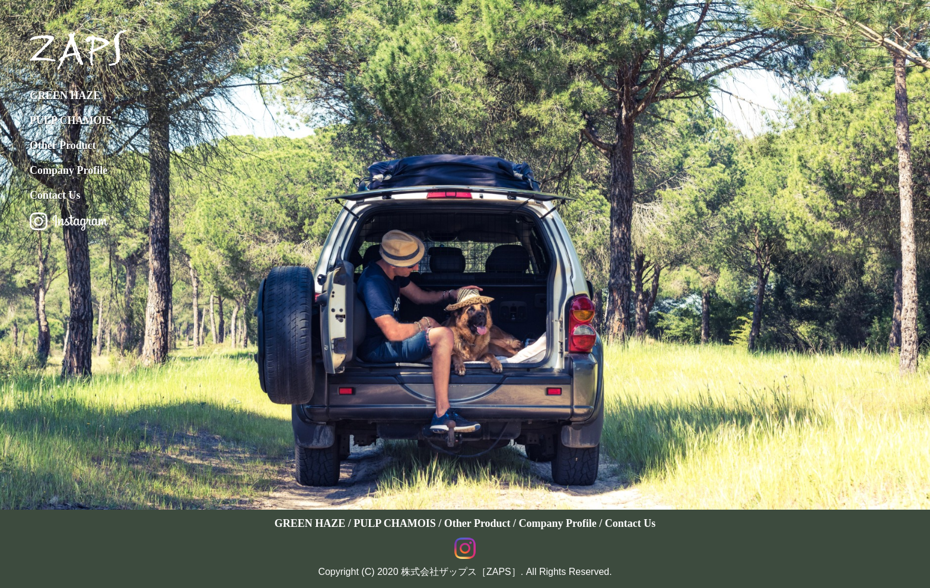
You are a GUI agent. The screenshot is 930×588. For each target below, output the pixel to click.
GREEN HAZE (65, 95)
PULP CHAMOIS (71, 120)
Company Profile (68, 170)
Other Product (63, 145)
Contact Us (55, 195)
